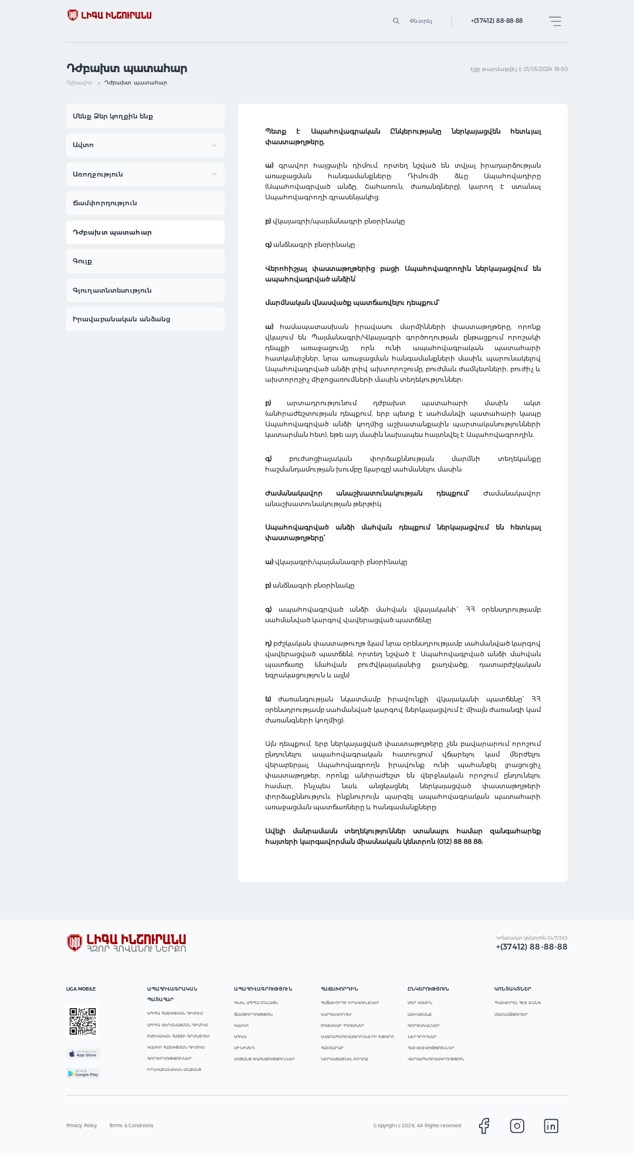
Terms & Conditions (131, 1125)
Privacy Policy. (82, 1125)
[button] (145, 116)
